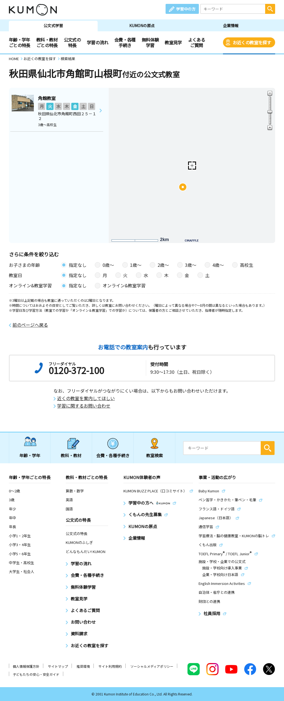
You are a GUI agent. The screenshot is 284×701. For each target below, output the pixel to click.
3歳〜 (190, 265)
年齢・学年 (29, 455)
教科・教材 (71, 455)
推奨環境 (83, 666)
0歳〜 (108, 265)
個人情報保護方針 (26, 666)
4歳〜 (218, 265)
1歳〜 (135, 265)
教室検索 (154, 455)
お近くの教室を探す (252, 42)
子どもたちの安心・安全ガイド (36, 674)
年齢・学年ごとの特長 (19, 42)
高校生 (246, 265)
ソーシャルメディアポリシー (151, 666)
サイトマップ (58, 666)
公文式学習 (53, 25)
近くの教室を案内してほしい (86, 398)
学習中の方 (186, 9)
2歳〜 (163, 265)
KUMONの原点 (142, 25)
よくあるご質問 (196, 42)
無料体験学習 (150, 42)
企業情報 (231, 25)
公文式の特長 (72, 42)
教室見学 (173, 42)
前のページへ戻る (30, 325)
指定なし (78, 265)
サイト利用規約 (110, 666)
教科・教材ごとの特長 (47, 42)
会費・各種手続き (125, 42)
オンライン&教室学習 (124, 285)
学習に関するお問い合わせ (83, 406)
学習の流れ (97, 42)
